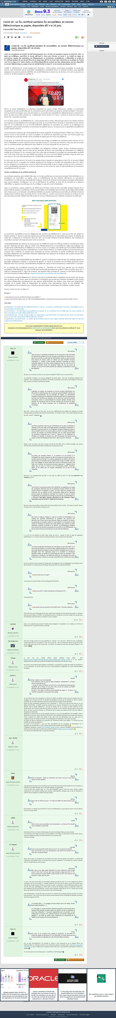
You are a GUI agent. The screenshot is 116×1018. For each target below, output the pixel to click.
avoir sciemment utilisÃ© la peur (50, 730)
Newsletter (59, 1)
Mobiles (84, 4)
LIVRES (42, 6)
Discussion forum (102, 46)
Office (78, 4)
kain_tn (13, 352)
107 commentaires (35, 34)
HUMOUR (85, 6)
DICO (79, 6)
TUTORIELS (23, 6)
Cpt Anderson (13, 644)
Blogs (45, 1)
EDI (59, 4)
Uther (13, 777)
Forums (25, 1)
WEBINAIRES (35, 6)
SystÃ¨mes (91, 4)
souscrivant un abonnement (42, 329)
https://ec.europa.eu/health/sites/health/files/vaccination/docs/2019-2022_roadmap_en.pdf (46, 663)
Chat (51, 1)
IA (32, 4)
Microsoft (41, 4)
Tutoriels (33, 1)
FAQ (39, 1)
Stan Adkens (23, 34)
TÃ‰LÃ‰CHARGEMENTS (52, 6)
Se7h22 (13, 627)
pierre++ (13, 679)
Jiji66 (13, 821)
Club (87, 1)
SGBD (73, 4)
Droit (82, 1)
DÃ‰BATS (70, 6)
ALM (36, 4)
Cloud (28, 4)
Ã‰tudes (75, 1)
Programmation (66, 4)
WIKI (75, 6)
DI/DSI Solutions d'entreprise (17, 4)
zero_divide (13, 741)
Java (47, 4)
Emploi (67, 1)
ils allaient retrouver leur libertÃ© (65, 732)
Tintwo (13, 661)
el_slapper (13, 848)
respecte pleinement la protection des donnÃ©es (47, 275)
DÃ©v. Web (53, 4)
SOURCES (63, 6)
